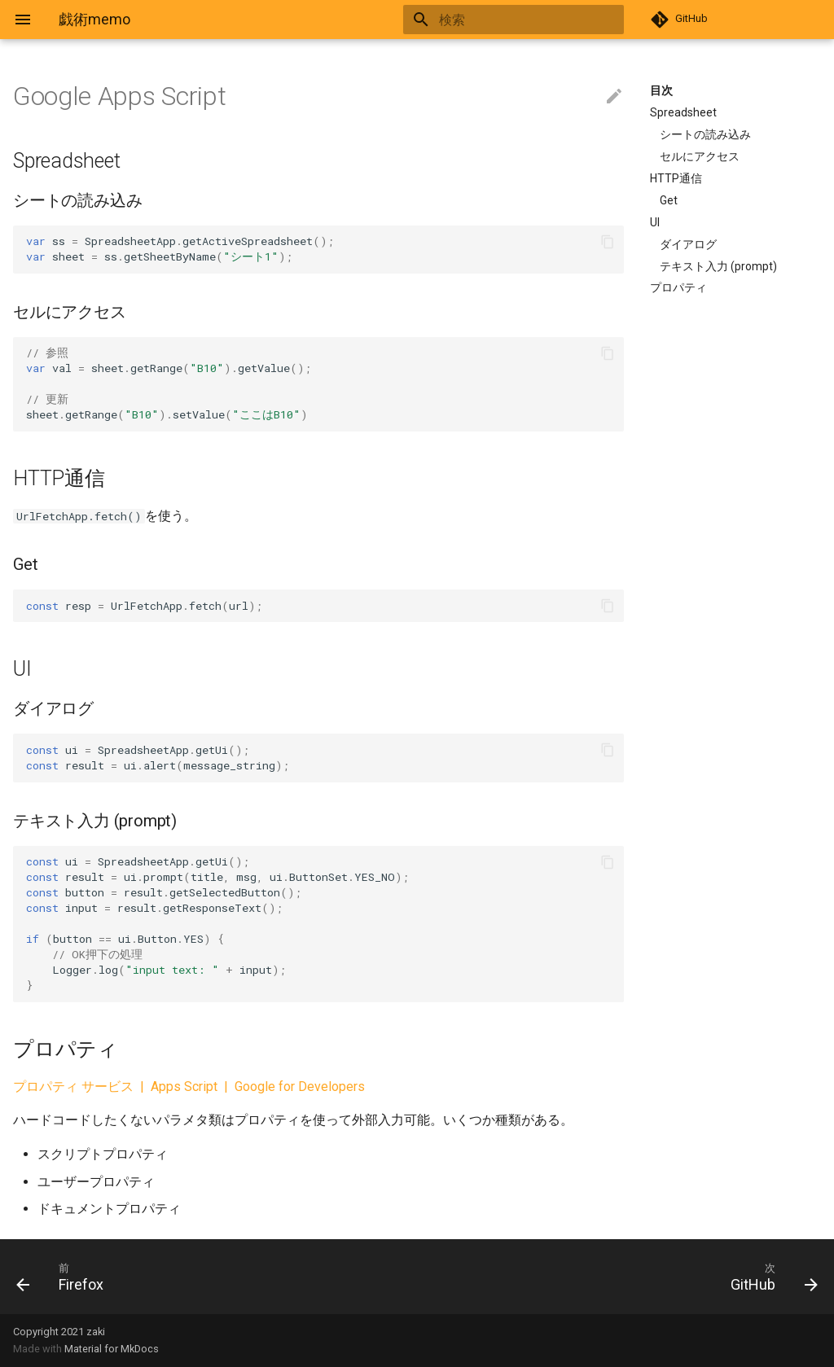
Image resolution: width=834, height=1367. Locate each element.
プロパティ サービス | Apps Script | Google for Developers (189, 1086)
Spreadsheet (683, 112)
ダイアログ (688, 244)
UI (655, 222)
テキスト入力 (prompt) (718, 266)
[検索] (528, 19)
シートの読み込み (705, 134)
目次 (661, 90)
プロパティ (678, 287)
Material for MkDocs (111, 1349)
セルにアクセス (700, 156)
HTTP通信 (676, 178)
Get (669, 200)
